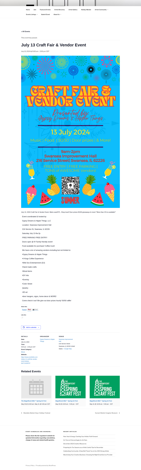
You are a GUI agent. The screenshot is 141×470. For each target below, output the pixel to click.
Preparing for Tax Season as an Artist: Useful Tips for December (83, 447)
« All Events (25, 31)
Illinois (23, 352)
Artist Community (101, 9)
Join (35, 9)
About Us (57, 14)
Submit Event (45, 14)
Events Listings (32, 14)
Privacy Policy (30, 465)
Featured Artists (45, 9)
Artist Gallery (73, 9)
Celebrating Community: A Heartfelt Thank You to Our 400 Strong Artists (86, 451)
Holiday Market (86, 9)
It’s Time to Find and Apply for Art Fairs (75, 440)
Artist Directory (59, 9)
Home (28, 9)
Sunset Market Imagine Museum (106, 413)
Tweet (24, 309)
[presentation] (36, 387)
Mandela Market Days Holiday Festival (36, 413)
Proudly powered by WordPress (46, 465)
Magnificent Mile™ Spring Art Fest (66, 401)
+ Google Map (67, 349)
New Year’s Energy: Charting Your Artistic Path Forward (80, 436)
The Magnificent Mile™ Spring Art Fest (33, 401)
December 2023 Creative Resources (74, 444)
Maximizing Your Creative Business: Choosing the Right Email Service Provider (87, 455)
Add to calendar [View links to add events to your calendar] (31, 327)
